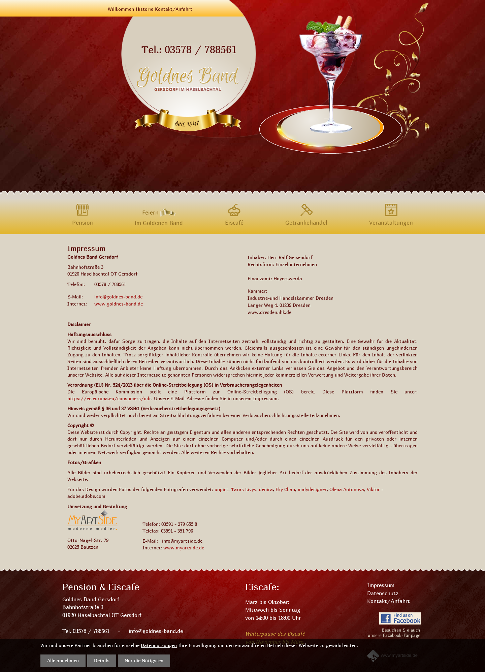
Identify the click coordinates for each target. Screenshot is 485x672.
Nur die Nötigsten (144, 660)
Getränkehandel (306, 222)
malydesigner (312, 489)
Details (101, 660)
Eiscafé (234, 222)
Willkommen (121, 9)
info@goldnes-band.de (118, 296)
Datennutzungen (159, 645)
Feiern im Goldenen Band (159, 211)
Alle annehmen (63, 660)
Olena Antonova (346, 489)
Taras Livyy (243, 489)
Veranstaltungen (391, 222)
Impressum (380, 585)
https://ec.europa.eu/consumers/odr (109, 398)
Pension (82, 222)
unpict (221, 489)
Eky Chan (285, 489)
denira (266, 489)
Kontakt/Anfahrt (173, 9)
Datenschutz (382, 593)
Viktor (373, 489)
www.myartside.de (183, 547)
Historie (144, 9)
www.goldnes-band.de (118, 304)
